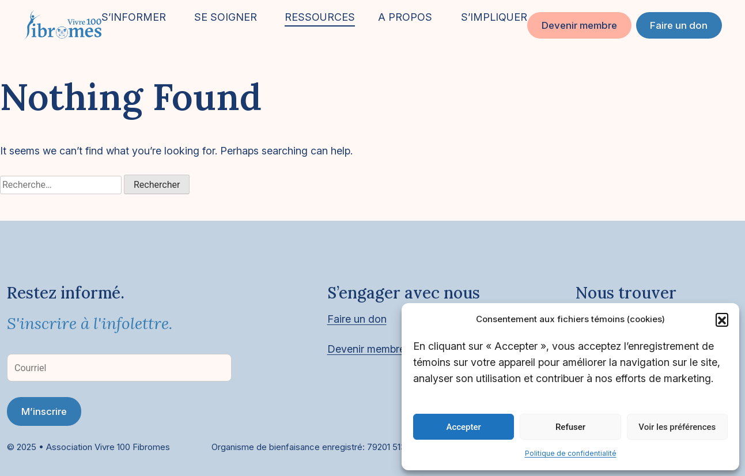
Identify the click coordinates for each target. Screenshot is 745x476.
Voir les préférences (677, 427)
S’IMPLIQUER (494, 17)
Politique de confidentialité (571, 453)
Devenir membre (579, 25)
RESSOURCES (320, 17)
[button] (722, 319)
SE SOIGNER (225, 17)
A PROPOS (405, 17)
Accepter (463, 427)
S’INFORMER (133, 17)
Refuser (570, 427)
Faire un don (679, 25)
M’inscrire (44, 411)
